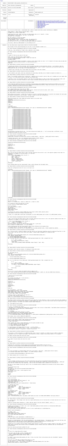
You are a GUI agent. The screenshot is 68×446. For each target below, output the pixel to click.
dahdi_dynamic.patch (41, 25)
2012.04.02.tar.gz (41, 23)
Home (1, 0)
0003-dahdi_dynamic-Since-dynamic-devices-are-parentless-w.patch (51, 22)
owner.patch (39, 27)
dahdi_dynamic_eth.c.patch (43, 24)
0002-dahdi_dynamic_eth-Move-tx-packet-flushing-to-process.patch (51, 21)
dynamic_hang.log (41, 26)
